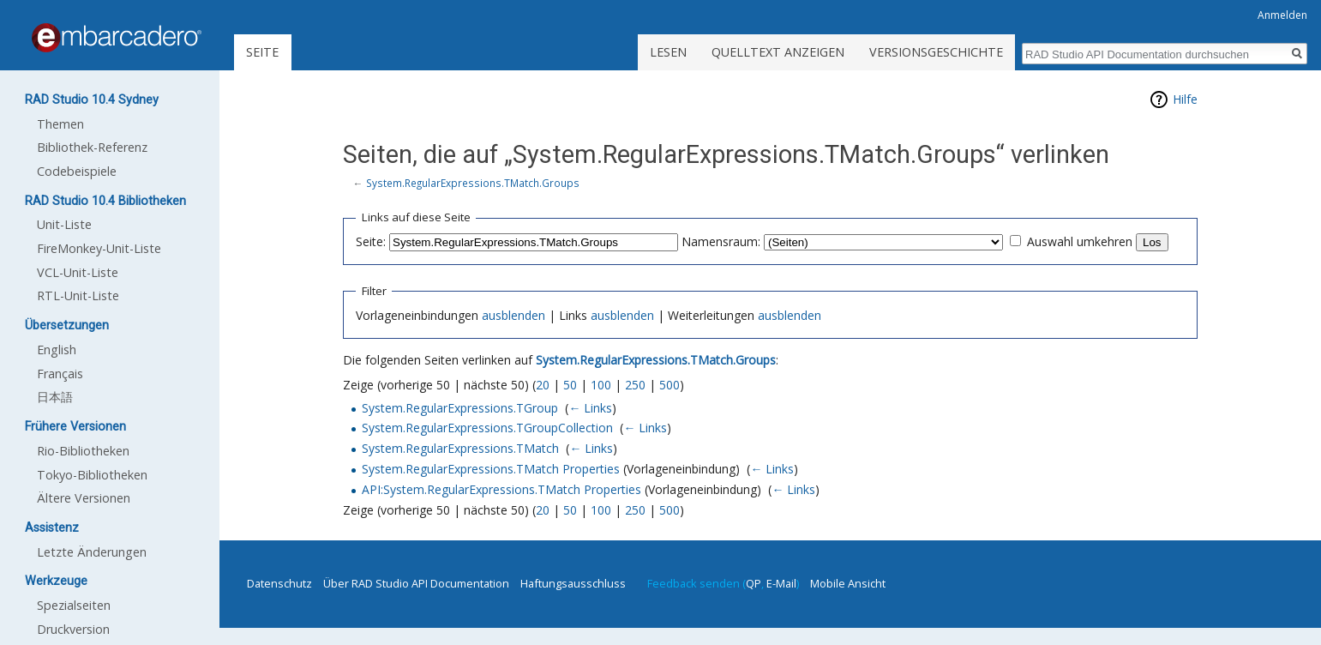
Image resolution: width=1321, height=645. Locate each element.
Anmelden (1282, 15)
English (56, 349)
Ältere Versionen (83, 498)
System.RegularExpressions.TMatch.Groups (472, 183)
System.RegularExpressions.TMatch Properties (491, 469)
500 (669, 385)
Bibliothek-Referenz (92, 147)
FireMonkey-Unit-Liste (99, 248)
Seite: (371, 241)
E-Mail (781, 583)
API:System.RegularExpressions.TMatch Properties (501, 489)
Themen (60, 124)
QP (753, 583)
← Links (590, 408)
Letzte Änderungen (92, 552)
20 (542, 385)
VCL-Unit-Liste (77, 272)
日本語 (55, 397)
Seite (262, 52)
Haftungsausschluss (573, 583)
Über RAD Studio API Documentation (416, 583)
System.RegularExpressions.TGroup (460, 408)
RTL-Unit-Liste (78, 295)
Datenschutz (279, 583)
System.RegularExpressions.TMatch (460, 448)
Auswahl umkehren (1079, 241)
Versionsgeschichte (936, 52)
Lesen (668, 52)
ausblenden (513, 315)
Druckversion (73, 629)
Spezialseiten (74, 605)
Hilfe (1185, 99)
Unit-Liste (64, 224)
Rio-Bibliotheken (83, 451)
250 (635, 385)
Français (60, 373)
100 (601, 385)
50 (570, 385)
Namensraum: (721, 241)
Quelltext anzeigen (778, 52)
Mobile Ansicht (848, 583)
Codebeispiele (77, 171)
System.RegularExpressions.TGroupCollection (487, 427)
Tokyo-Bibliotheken (92, 475)
